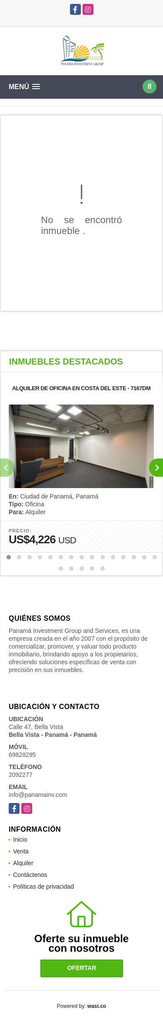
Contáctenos (30, 874)
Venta (21, 851)
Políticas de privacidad (43, 886)
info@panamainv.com (38, 794)
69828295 (22, 754)
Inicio (20, 839)
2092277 (21, 774)
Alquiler (23, 863)
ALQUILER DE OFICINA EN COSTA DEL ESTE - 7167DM (81, 388)
